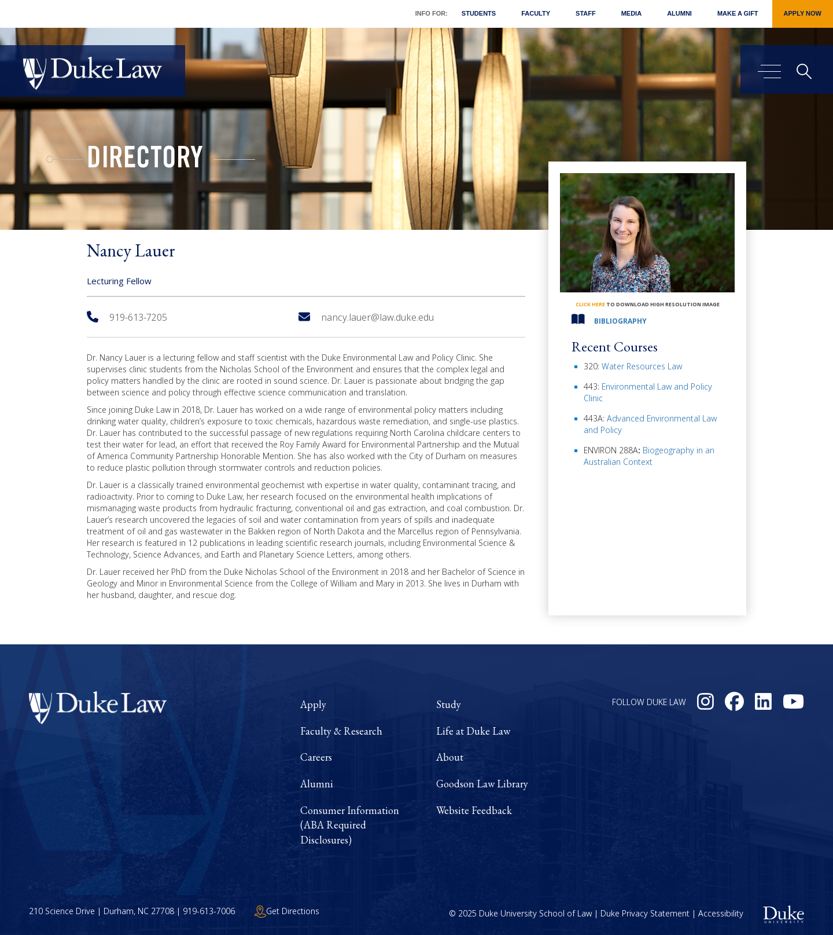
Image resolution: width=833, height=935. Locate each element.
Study (448, 704)
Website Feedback (474, 810)
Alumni (679, 13)
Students (479, 13)
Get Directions (287, 910)
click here (590, 304)
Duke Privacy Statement (645, 913)
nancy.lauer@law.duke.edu (366, 317)
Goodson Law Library (482, 783)
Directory (145, 160)
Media (631, 13)
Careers (316, 757)
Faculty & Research (341, 731)
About (449, 757)
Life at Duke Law (473, 731)
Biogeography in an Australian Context (649, 456)
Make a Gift (737, 13)
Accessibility (720, 913)
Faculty (535, 13)
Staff (586, 13)
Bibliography (620, 321)
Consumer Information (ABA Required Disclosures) (349, 825)
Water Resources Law (642, 366)
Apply (313, 704)
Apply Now (802, 13)
